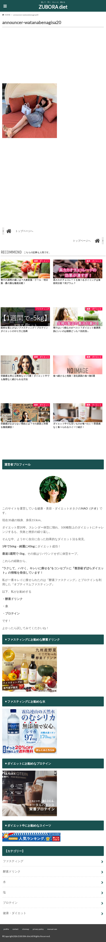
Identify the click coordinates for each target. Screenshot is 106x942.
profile (6, 929)
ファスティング (13, 861)
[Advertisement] (53, 56)
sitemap (25, 929)
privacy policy (38, 929)
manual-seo (52, 929)
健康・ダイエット (14, 913)
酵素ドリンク (11, 871)
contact (15, 929)
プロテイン (10, 902)
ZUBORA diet (53, 7)
